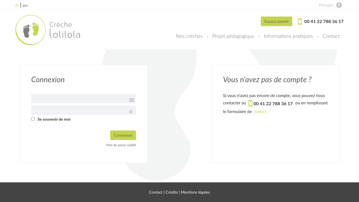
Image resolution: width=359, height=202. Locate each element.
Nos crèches (189, 36)
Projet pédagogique (233, 36)
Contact (331, 36)
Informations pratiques (288, 36)
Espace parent (276, 21)
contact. (260, 111)
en (25, 5)
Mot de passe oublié (121, 145)
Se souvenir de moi (54, 119)
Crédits (172, 192)
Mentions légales (195, 192)
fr (17, 5)
